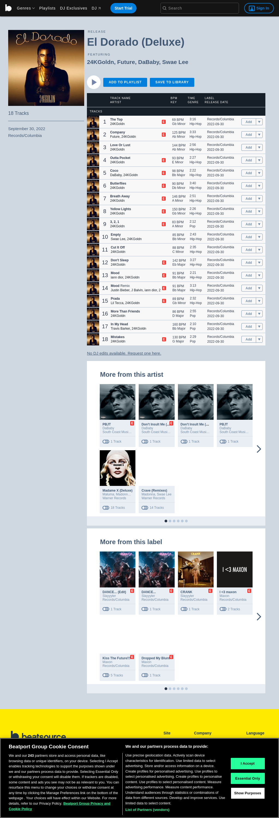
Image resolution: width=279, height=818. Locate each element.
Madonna (123, 494)
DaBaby (148, 62)
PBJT (106, 424)
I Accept (247, 763)
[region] (139, 778)
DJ (96, 8)
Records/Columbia (220, 119)
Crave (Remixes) (154, 490)
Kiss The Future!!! (116, 658)
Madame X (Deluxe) (117, 490)
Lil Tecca (117, 303)
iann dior (117, 277)
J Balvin (137, 290)
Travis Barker (120, 328)
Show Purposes (247, 793)
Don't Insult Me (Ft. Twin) (160, 424)
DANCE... (148, 592)
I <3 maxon (228, 592)
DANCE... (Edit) (114, 592)
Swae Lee (175, 62)
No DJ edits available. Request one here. (124, 353)
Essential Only (247, 778)
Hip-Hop (196, 124)
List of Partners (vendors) (147, 810)
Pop (192, 226)
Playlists (47, 8)
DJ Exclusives (73, 8)
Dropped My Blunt (155, 658)
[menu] (24, 8)
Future (126, 62)
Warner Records (114, 498)
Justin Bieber (120, 290)
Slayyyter (109, 596)
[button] (93, 122)
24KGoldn (100, 62)
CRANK (186, 592)
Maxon (224, 596)
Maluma (108, 494)
